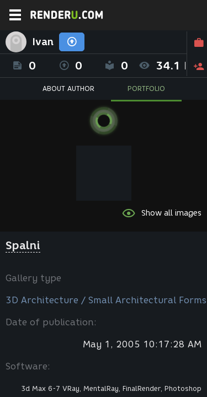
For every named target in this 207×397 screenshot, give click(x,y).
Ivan (43, 42)
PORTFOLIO (146, 88)
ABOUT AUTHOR (68, 88)
